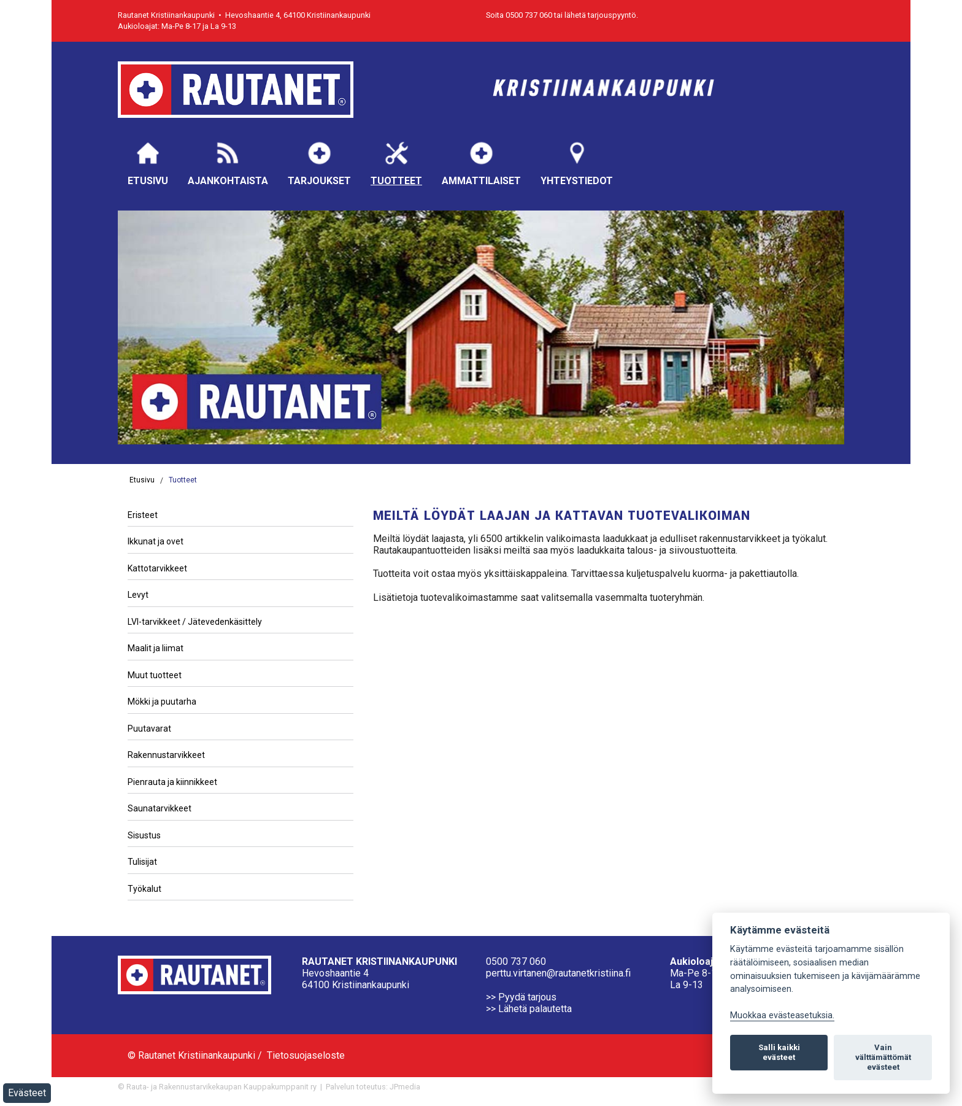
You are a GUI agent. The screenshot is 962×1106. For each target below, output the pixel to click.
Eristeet (143, 515)
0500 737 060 (516, 961)
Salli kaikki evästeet (779, 1052)
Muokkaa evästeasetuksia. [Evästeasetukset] (782, 1015)
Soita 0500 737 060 (519, 15)
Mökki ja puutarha (162, 701)
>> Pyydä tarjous (521, 997)
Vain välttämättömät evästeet (883, 1057)
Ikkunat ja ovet (155, 541)
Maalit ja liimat (155, 648)
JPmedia (405, 1086)
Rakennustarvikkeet (166, 755)
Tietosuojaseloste (306, 1055)
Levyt (138, 595)
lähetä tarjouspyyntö (600, 15)
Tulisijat (142, 862)
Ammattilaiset (481, 163)
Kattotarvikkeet (157, 568)
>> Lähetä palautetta (529, 1009)
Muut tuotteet (155, 675)
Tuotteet (396, 163)
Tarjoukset (319, 163)
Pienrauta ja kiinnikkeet (172, 782)
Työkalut (144, 889)
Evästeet (27, 1093)
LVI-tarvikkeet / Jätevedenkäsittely (195, 622)
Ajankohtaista (228, 163)
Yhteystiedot (577, 163)
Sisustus (144, 835)
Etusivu (148, 163)
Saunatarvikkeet (159, 808)
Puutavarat (149, 728)
